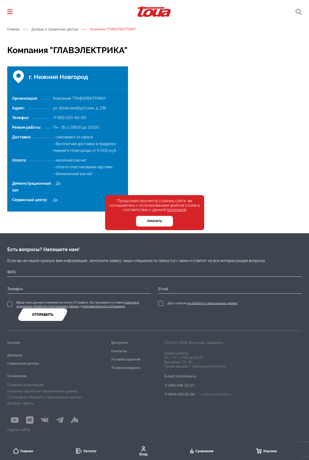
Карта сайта (18, 429)
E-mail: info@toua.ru (180, 376)
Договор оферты (20, 403)
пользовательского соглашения (103, 306)
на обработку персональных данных (212, 303)
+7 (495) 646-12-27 (179, 385)
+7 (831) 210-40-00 (69, 117)
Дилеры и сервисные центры (54, 29)
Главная (13, 29)
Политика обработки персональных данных (42, 391)
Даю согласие (202, 303)
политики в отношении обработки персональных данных (77, 304)
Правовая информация (25, 385)
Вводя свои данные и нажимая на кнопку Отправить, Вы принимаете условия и (77, 304)
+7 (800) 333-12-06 (179, 394)
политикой (176, 209)
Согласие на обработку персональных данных (44, 397)
